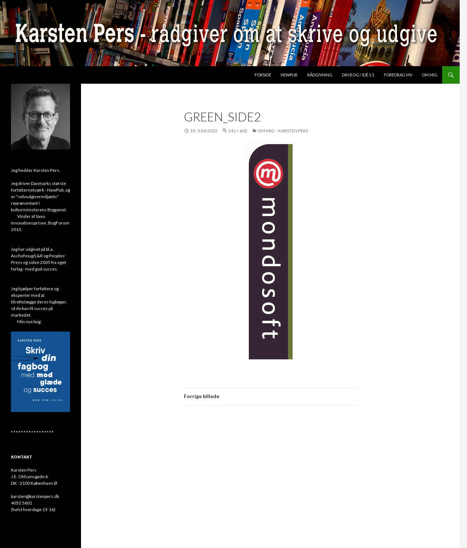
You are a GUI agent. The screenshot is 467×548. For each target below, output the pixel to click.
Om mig (429, 74)
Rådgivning (319, 74)
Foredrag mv (398, 74)
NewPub (289, 74)
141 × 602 (237, 130)
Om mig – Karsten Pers (283, 130)
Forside (263, 74)
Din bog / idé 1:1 (358, 74)
